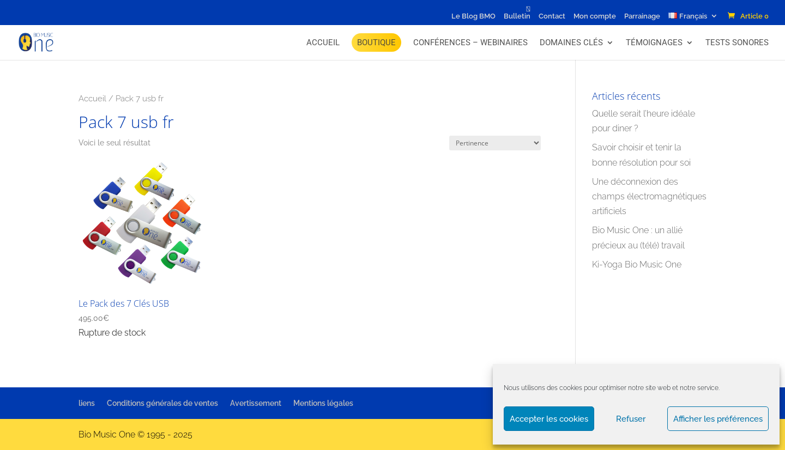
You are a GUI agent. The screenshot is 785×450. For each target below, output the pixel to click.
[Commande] (495, 143)
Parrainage (642, 16)
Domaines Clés (571, 42)
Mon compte (594, 16)
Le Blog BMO (473, 16)
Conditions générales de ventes (162, 403)
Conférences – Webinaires (470, 42)
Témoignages (654, 42)
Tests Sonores (737, 42)
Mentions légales (323, 403)
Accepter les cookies (549, 419)
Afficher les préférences (718, 419)
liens (86, 403)
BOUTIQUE (376, 42)
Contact (552, 16)
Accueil (323, 42)
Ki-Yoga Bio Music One (636, 264)
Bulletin (517, 16)
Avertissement (255, 403)
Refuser (630, 419)
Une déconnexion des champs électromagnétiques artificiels (649, 196)
